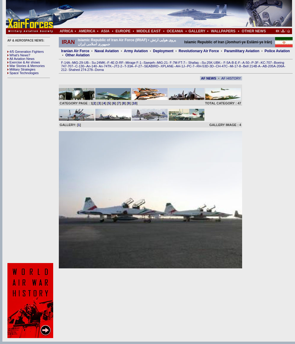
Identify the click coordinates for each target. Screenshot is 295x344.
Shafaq (194, 62)
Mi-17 (234, 66)
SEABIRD (151, 66)
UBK (217, 62)
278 (90, 69)
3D (211, 66)
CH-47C (222, 66)
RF (121, 62)
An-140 (91, 66)
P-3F (254, 62)
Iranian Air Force (75, 51)
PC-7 (190, 66)
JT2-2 (118, 66)
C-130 (79, 66)
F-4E (111, 62)
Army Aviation (136, 51)
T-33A (128, 66)
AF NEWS (208, 78)
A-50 (245, 62)
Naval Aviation (106, 51)
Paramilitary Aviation (242, 51)
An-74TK (105, 66)
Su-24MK (98, 62)
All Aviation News (20, 58)
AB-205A (269, 66)
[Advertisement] (166, 14)
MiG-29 (77, 62)
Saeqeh (149, 62)
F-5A (227, 62)
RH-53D (203, 66)
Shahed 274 (77, 69)
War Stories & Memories (26, 66)
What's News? (18, 55)
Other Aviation (77, 55)
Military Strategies (21, 69)
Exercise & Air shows (23, 62)
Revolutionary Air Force (199, 51)
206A (280, 66)
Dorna (99, 69)
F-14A (65, 62)
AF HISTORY (231, 78)
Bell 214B (250, 66)
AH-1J (180, 66)
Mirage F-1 (133, 62)
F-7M (173, 62)
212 (64, 69)
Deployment (163, 51)
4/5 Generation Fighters (26, 51)
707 (70, 66)
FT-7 (182, 62)
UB (86, 62)
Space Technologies (23, 73)
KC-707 (266, 62)
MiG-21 (162, 62)
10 (134, 103)
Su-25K (207, 62)
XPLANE (167, 66)
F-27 (138, 66)
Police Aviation (277, 51)
